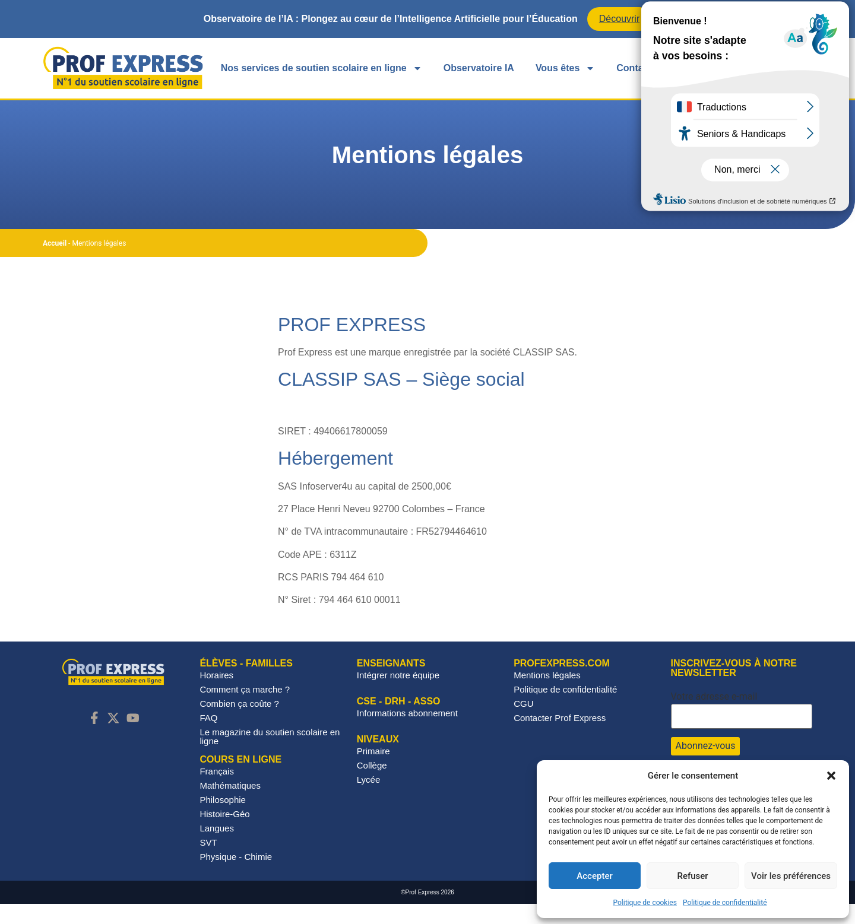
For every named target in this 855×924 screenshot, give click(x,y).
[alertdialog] (427, 19)
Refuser (692, 876)
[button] (831, 776)
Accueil (54, 263)
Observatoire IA (479, 68)
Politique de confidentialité (725, 902)
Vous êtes (565, 68)
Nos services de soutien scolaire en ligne (321, 68)
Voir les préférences (791, 876)
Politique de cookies (645, 902)
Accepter (594, 876)
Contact (634, 68)
